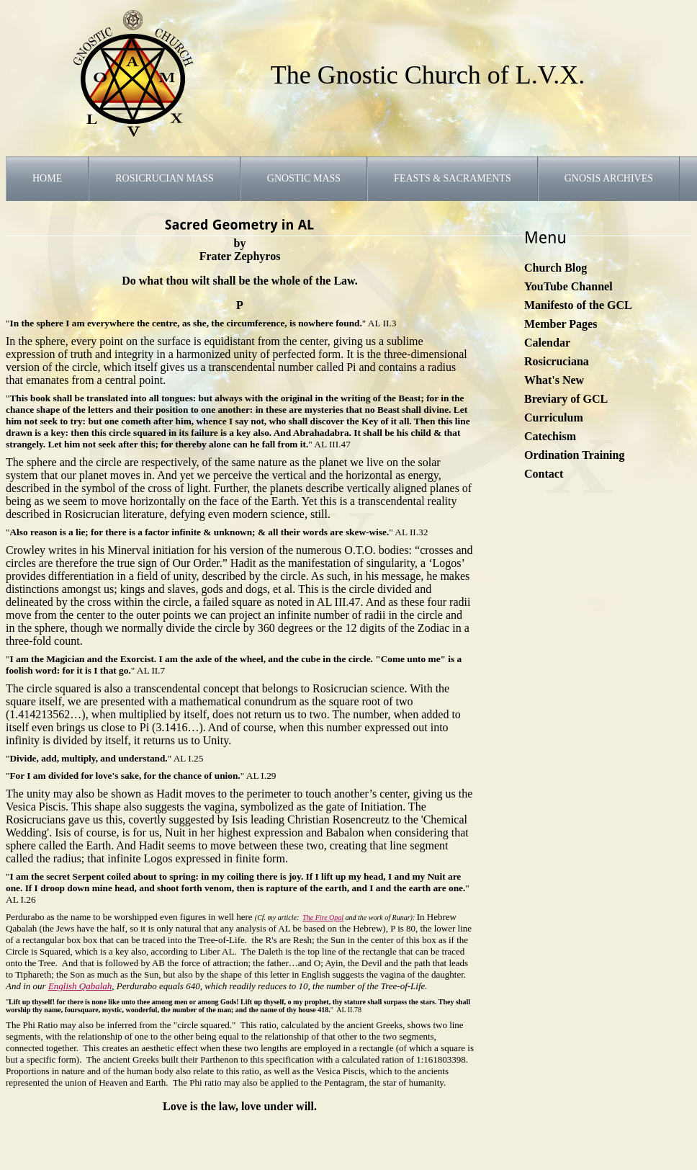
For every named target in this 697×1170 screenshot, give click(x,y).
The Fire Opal (322, 917)
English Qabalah (80, 986)
